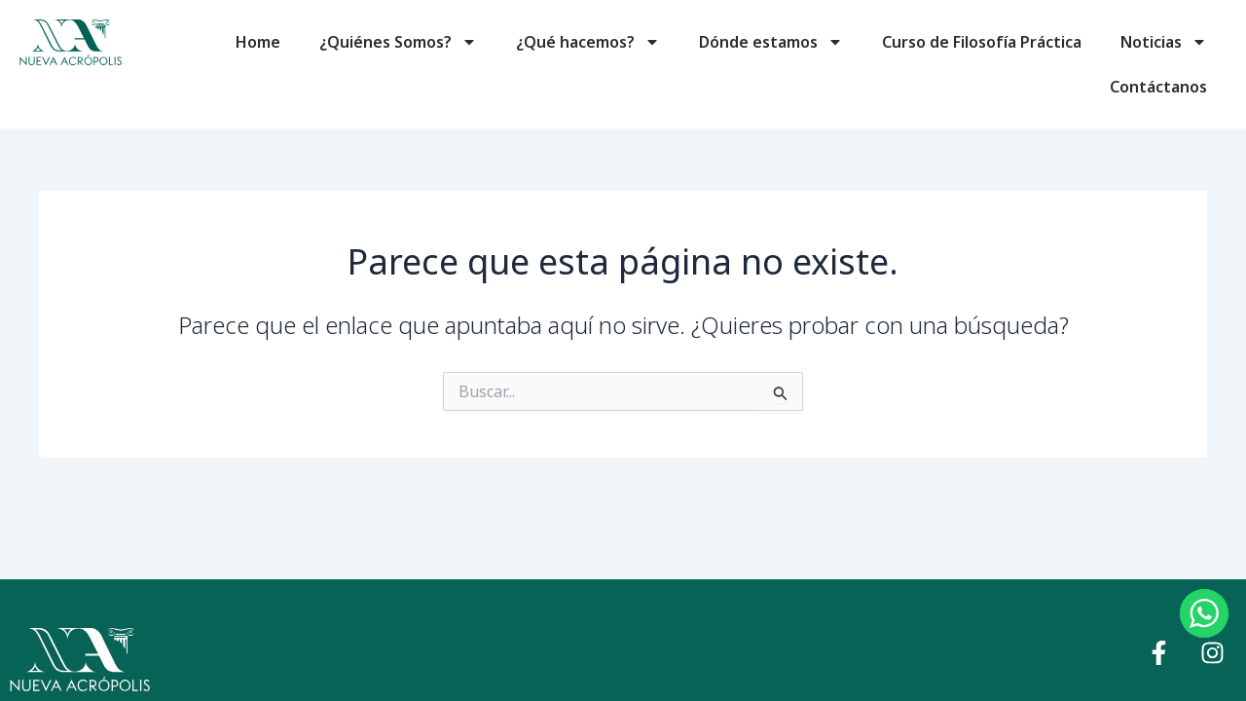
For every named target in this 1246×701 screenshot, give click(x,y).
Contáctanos (1158, 86)
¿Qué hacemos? (588, 41)
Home (258, 42)
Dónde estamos (771, 41)
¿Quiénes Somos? (398, 41)
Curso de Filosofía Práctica (981, 42)
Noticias (1163, 41)
